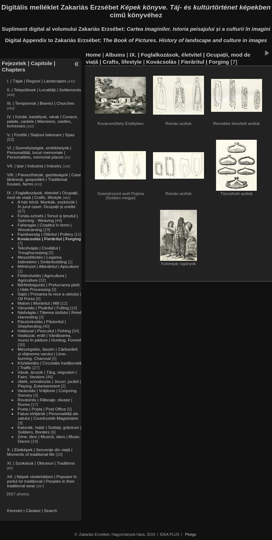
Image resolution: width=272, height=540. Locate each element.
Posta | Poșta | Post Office (41, 409)
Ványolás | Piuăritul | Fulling (43, 307)
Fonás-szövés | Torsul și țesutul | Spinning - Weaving (47, 218)
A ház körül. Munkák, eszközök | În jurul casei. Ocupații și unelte (47, 204)
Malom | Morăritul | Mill (38, 303)
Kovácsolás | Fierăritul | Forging (49, 238)
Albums (115, 55)
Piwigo (190, 534)
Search (50, 510)
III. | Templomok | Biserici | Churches (40, 103)
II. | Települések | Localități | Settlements (44, 89)
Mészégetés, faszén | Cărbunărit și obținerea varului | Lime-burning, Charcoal (47, 354)
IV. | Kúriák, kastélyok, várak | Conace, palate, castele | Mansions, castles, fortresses (42, 121)
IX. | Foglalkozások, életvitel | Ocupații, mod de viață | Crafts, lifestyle (43, 195)
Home (93, 55)
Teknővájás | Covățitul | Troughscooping (38, 250)
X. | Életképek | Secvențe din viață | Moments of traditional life (39, 451)
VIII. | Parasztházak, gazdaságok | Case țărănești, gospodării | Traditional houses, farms (44, 179)
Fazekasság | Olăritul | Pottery (45, 234)
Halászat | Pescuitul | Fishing (44, 330)
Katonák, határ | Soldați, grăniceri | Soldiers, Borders (49, 429)
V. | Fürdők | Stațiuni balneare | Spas (41, 134)
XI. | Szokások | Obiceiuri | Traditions (41, 463)
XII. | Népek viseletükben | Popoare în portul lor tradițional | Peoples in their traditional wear (42, 481)
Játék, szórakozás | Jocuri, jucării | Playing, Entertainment (49, 383)
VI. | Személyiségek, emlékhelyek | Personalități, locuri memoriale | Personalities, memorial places (39, 152)
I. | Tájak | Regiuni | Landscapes (36, 81)
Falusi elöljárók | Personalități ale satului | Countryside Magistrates (47, 415)
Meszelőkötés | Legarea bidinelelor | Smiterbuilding (42, 259)
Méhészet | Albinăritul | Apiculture (48, 266)
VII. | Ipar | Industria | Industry (34, 165)
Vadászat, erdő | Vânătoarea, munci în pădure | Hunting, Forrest (49, 337)
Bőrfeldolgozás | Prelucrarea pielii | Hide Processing (48, 287)
